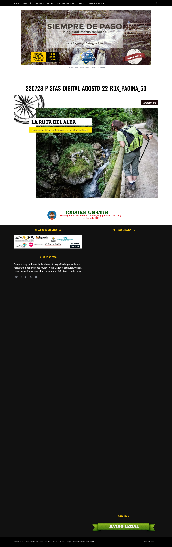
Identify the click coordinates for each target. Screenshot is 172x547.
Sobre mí (27, 3)
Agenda (81, 3)
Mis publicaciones (65, 3)
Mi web (50, 3)
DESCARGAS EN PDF (97, 3)
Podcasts (39, 3)
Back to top (151, 541)
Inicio (16, 3)
